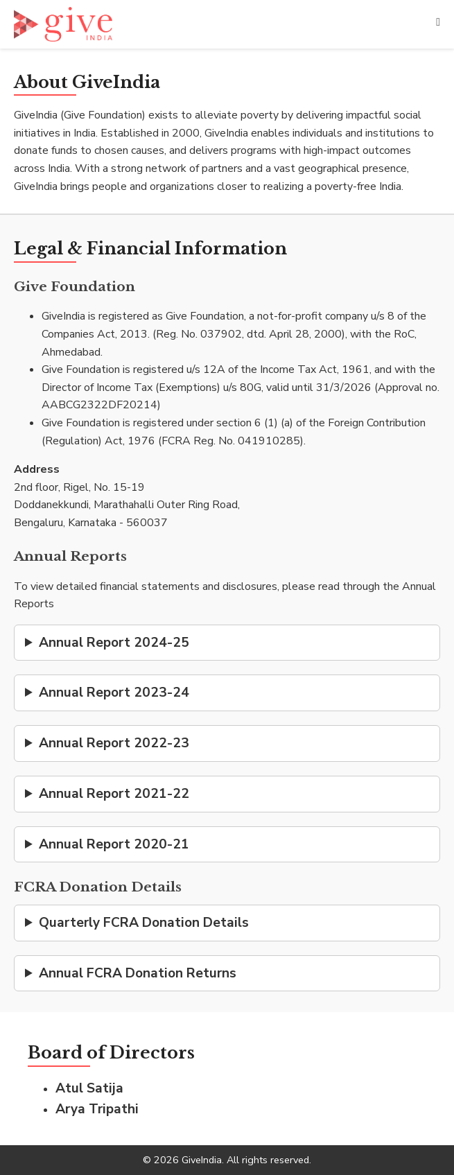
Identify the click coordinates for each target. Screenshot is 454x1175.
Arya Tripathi (97, 1109)
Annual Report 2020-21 (114, 844)
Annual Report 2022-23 (114, 743)
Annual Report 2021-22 (114, 794)
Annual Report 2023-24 (114, 693)
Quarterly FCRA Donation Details (144, 923)
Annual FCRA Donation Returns (137, 973)
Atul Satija (89, 1088)
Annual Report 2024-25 (114, 643)
